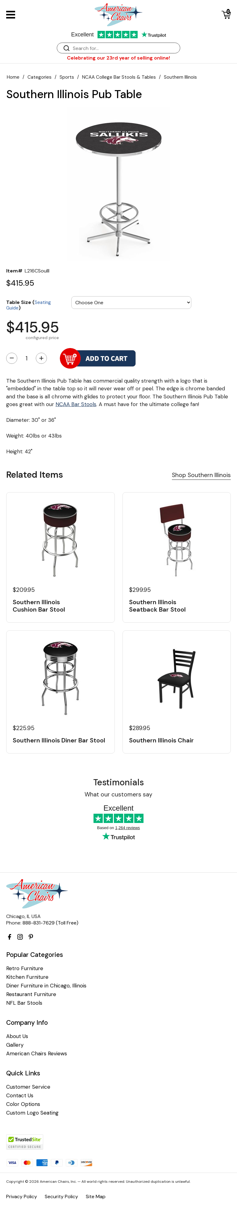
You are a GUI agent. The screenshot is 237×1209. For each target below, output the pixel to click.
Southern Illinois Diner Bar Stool (59, 740)
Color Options (23, 1104)
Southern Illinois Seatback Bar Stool (157, 605)
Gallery (14, 1045)
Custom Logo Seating (32, 1113)
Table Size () (28, 304)
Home (13, 77)
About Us (17, 1036)
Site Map (96, 1196)
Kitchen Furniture (27, 977)
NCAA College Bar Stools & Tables (119, 77)
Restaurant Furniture (31, 994)
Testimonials (118, 782)
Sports (67, 77)
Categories (39, 77)
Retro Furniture (24, 968)
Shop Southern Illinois (201, 475)
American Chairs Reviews (36, 1053)
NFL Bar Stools (24, 1003)
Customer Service (28, 1087)
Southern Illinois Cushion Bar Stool (39, 605)
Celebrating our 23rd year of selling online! (118, 58)
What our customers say (118, 794)
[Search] (124, 48)
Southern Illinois (180, 77)
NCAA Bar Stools (76, 404)
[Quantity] (26, 358)
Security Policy (61, 1196)
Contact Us (19, 1095)
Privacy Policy (21, 1196)
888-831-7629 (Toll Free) (50, 923)
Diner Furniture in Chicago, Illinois (46, 985)
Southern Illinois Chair (161, 740)
